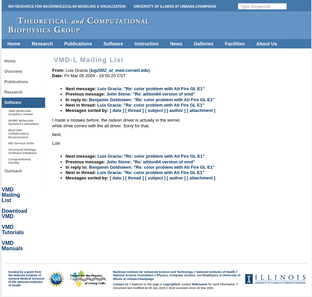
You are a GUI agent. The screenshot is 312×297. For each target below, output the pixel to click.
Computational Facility (19, 160)
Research (42, 43)
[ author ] (176, 110)
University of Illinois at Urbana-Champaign (174, 6)
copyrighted (171, 284)
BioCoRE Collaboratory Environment (18, 133)
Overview (13, 71)
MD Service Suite (21, 143)
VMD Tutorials (13, 229)
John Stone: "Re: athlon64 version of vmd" (150, 94)
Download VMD (14, 213)
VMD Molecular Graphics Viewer (20, 112)
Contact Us (120, 284)
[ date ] (117, 110)
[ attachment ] (201, 110)
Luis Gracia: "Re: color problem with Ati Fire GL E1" (151, 88)
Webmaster (199, 284)
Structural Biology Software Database (22, 151)
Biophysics (210, 275)
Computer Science (182, 275)
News (176, 43)
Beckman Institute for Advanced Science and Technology (153, 272)
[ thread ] (134, 110)
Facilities (235, 43)
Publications (78, 43)
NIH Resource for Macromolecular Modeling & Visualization (66, 6)
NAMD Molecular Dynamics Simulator (23, 122)
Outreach (13, 171)
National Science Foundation (133, 275)
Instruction (146, 43)
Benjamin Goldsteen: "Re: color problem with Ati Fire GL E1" (152, 99)
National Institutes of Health (215, 272)
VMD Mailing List (11, 195)
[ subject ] (155, 110)
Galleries (203, 43)
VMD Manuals (12, 245)
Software (113, 43)
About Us (266, 43)
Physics (162, 275)
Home (13, 43)
